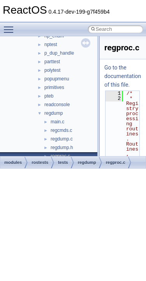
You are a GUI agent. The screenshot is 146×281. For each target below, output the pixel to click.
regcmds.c (61, 130)
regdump (53, 113)
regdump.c (62, 139)
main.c (57, 121)
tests (63, 162)
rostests (40, 162)
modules (13, 162)
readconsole (57, 104)
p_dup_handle (59, 53)
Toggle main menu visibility (10, 26)
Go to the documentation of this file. (122, 76)
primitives (54, 87)
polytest (52, 70)
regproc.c (115, 162)
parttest (52, 61)
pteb (48, 96)
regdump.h (62, 147)
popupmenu (56, 79)
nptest (50, 44)
